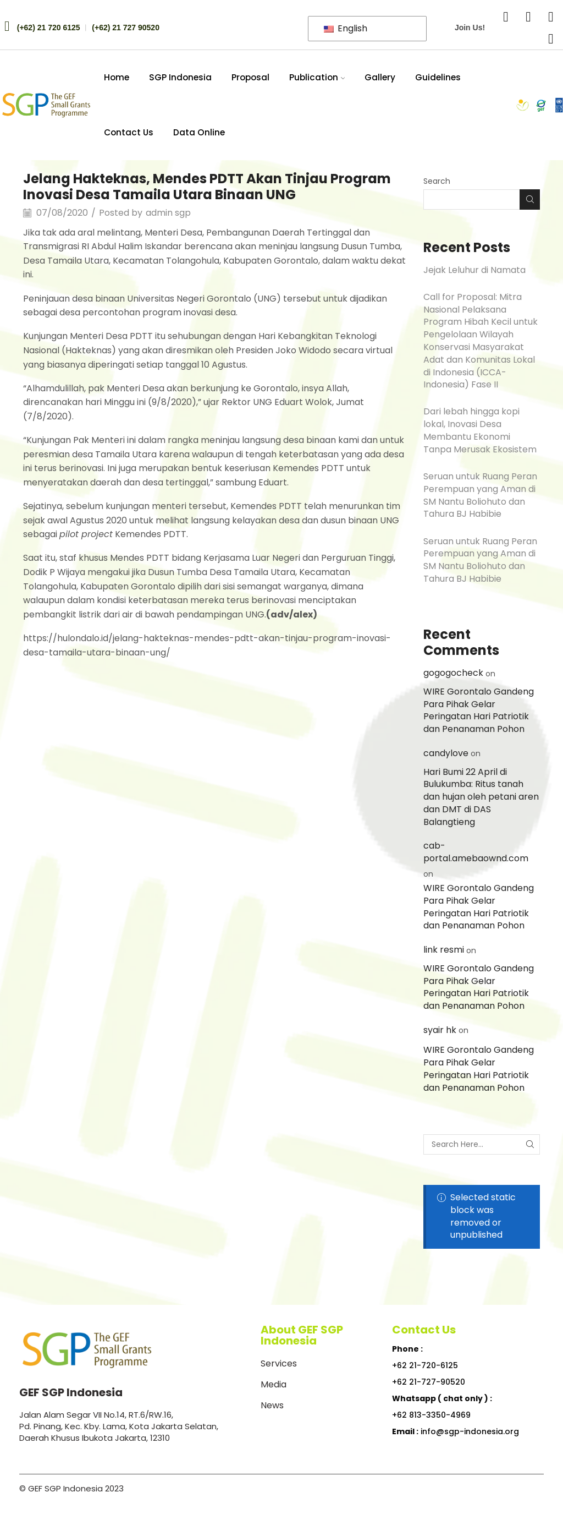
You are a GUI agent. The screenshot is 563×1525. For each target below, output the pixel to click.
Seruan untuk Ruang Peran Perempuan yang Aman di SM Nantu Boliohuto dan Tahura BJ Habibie (480, 495)
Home (116, 77)
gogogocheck (453, 672)
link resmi (443, 949)
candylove (445, 753)
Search (436, 181)
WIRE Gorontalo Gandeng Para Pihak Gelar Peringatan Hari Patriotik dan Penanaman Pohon (478, 710)
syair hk (439, 1030)
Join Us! (470, 27)
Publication (317, 77)
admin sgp (168, 213)
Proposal (250, 77)
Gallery (380, 77)
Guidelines (438, 77)
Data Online (199, 132)
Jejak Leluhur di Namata (474, 270)
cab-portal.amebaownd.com (475, 852)
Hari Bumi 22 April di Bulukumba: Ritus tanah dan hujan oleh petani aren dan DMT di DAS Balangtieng (481, 797)
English (345, 28)
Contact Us (128, 132)
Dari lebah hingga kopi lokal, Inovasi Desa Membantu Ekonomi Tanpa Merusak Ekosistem (480, 430)
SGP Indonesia (180, 77)
